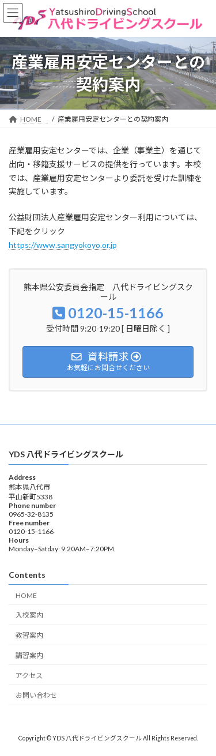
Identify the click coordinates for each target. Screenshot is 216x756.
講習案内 (29, 655)
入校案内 (29, 615)
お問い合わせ (36, 695)
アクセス (29, 675)
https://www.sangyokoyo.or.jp (63, 245)
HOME (30, 595)
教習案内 (29, 635)
